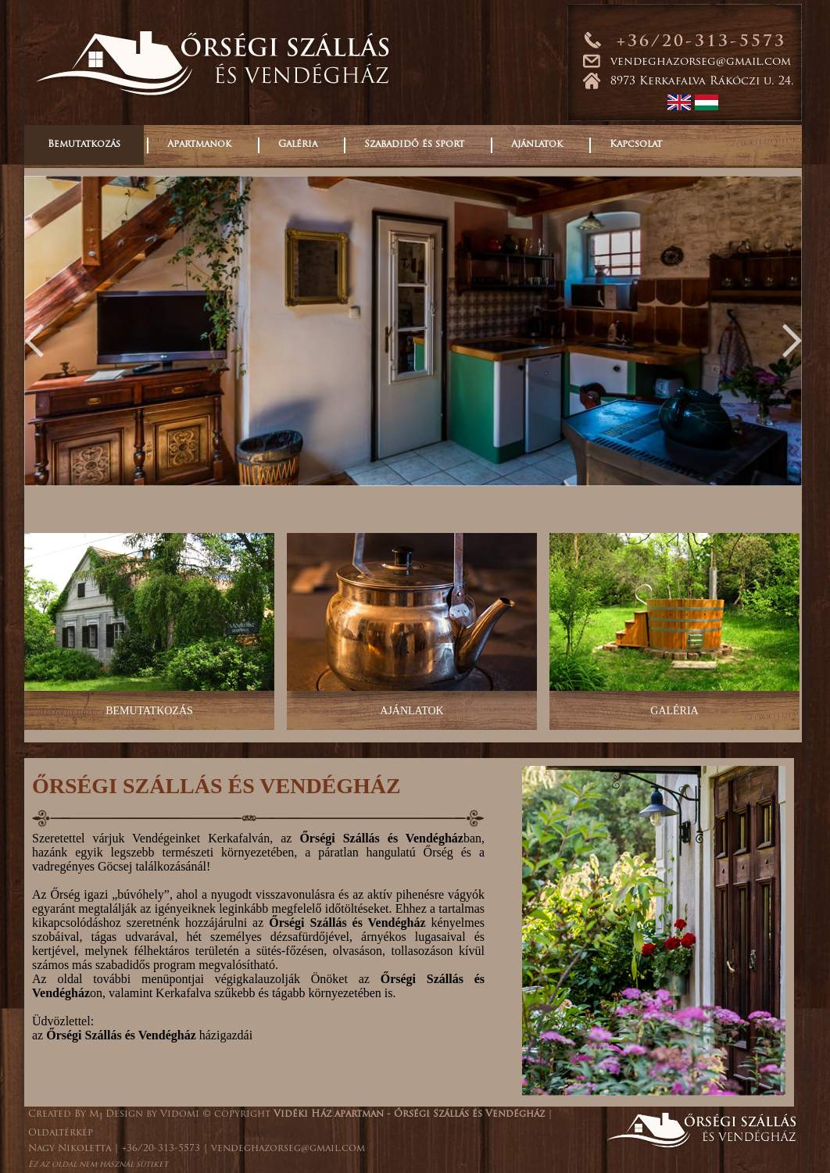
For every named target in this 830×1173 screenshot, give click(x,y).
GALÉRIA (674, 711)
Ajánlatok (537, 144)
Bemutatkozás (84, 144)
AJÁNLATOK (411, 711)
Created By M (65, 1114)
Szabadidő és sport (414, 144)
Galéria (297, 144)
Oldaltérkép (60, 1133)
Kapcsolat (636, 144)
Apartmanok (199, 144)
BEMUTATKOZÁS (149, 711)
